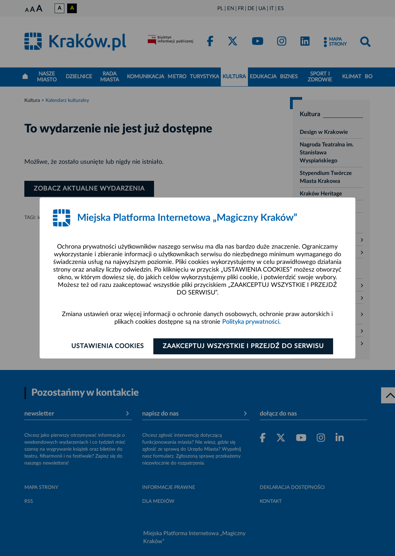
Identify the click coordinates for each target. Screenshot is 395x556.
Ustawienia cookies (107, 346)
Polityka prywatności (250, 322)
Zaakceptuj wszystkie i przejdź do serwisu (243, 346)
